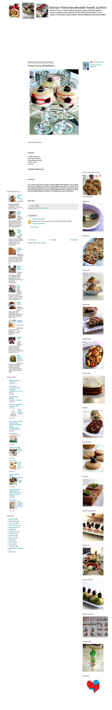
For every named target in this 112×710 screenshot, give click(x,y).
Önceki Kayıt (74, 240)
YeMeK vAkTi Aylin (14, 447)
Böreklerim (12, 519)
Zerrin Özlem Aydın (97, 62)
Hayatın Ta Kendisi (14, 380)
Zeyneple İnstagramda (15, 400)
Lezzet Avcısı (13, 386)
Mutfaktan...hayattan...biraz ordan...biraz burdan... (16, 406)
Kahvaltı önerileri (14, 525)
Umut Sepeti (12, 461)
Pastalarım (12, 533)
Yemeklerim (12, 546)
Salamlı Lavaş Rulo (19, 213)
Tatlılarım (45, 208)
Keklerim (11, 529)
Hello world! (12, 382)
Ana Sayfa (53, 240)
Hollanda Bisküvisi (19, 321)
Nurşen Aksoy (36, 219)
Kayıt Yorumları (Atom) (39, 243)
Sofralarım (12, 538)
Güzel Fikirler (12, 521)
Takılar (11, 540)
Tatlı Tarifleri (39, 208)
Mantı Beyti (18, 286)
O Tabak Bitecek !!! (14, 489)
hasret (19, 435)
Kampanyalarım (13, 527)
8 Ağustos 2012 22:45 (38, 223)
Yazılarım (11, 544)
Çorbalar (11, 552)
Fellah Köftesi (19, 303)
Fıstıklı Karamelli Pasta (20, 249)
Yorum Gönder (34, 227)
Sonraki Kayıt (32, 240)
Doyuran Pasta (19, 338)
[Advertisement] (19, 38)
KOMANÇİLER (13, 433)
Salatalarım (12, 535)
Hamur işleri (12, 523)
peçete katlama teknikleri (16, 548)
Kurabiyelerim (13, 531)
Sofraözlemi (12, 500)
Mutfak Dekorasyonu (20, 450)
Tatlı (34, 208)
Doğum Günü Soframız (19, 267)
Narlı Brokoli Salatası (19, 357)
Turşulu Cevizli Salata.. (19, 231)
